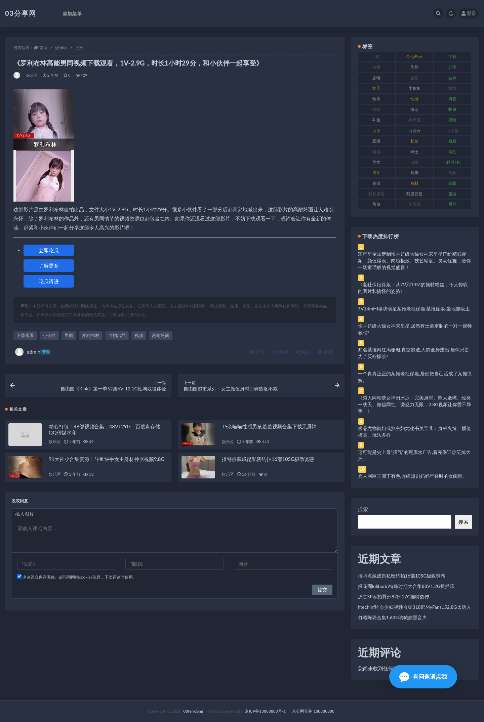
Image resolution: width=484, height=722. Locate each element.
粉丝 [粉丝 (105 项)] (452, 140)
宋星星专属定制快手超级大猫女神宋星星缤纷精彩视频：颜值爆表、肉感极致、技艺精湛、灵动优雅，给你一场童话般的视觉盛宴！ (414, 260)
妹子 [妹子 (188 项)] (376, 88)
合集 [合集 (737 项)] (414, 77)
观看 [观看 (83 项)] (414, 172)
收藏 (280, 352)
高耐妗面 (160, 335)
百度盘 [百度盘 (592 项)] (452, 130)
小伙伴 (49, 335)
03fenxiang (193, 711)
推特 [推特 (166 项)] (376, 109)
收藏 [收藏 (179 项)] (452, 109)
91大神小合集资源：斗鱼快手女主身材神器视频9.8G (106, 459)
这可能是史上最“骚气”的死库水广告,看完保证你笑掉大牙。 (414, 455)
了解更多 (49, 265)
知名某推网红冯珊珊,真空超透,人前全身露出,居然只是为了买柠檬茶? (414, 353)
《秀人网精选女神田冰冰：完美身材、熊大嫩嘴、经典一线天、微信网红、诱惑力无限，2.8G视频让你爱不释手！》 (415, 404)
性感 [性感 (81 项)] (414, 98)
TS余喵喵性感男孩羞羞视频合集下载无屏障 (269, 427)
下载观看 (25, 335)
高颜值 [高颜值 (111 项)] (414, 204)
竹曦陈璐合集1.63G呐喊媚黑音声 (392, 617)
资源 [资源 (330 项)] (376, 183)
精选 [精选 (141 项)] (376, 151)
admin (33, 352)
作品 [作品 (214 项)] (414, 67)
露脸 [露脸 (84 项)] (452, 193)
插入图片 (24, 514)
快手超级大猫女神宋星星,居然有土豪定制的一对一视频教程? (415, 329)
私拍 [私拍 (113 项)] (414, 140)
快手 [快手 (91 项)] (376, 98)
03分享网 (20, 13)
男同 (69, 335)
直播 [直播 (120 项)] (376, 140)
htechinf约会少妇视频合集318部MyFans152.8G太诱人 (414, 607)
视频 (138, 335)
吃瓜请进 (49, 281)
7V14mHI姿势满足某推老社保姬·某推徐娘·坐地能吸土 (414, 308)
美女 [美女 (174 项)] (376, 162)
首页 (43, 47)
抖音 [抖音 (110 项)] (452, 98)
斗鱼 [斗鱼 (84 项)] (376, 119)
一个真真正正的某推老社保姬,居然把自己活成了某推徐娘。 (415, 377)
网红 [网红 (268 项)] (452, 151)
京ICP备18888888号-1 (265, 711)
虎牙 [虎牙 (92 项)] (376, 172)
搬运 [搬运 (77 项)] (414, 109)
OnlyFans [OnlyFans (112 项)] (414, 56)
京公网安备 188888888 (313, 711)
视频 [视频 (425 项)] (452, 172)
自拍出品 (117, 335)
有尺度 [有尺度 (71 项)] (414, 119)
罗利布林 (90, 335)
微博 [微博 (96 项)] (452, 88)
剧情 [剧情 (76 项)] (376, 77)
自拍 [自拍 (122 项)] (414, 162)
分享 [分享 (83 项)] (452, 67)
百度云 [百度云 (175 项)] (414, 130)
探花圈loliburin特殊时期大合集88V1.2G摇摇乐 (406, 586)
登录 (468, 13)
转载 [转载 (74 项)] (452, 183)
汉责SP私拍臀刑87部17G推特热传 (394, 596)
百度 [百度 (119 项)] (376, 130)
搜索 (363, 509)
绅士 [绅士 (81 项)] (414, 151)
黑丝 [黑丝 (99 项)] (452, 204)
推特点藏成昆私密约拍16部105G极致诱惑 (268, 459)
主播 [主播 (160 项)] (376, 67)
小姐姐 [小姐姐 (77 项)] (414, 88)
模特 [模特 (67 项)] (452, 119)
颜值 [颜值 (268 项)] (376, 204)
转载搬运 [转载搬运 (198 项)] (376, 193)
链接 (325, 352)
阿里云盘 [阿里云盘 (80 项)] (414, 193)
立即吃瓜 (49, 250)
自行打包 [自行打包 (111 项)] (452, 162)
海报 (303, 352)
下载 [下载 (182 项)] (452, 56)
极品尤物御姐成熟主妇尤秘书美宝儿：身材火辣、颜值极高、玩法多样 (414, 431)
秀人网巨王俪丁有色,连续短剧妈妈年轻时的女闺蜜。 (412, 476)
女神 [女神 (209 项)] (452, 77)
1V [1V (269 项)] (376, 56)
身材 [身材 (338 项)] (414, 183)
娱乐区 (61, 47)
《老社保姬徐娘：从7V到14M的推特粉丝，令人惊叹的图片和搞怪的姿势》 (413, 288)
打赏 (257, 352)
